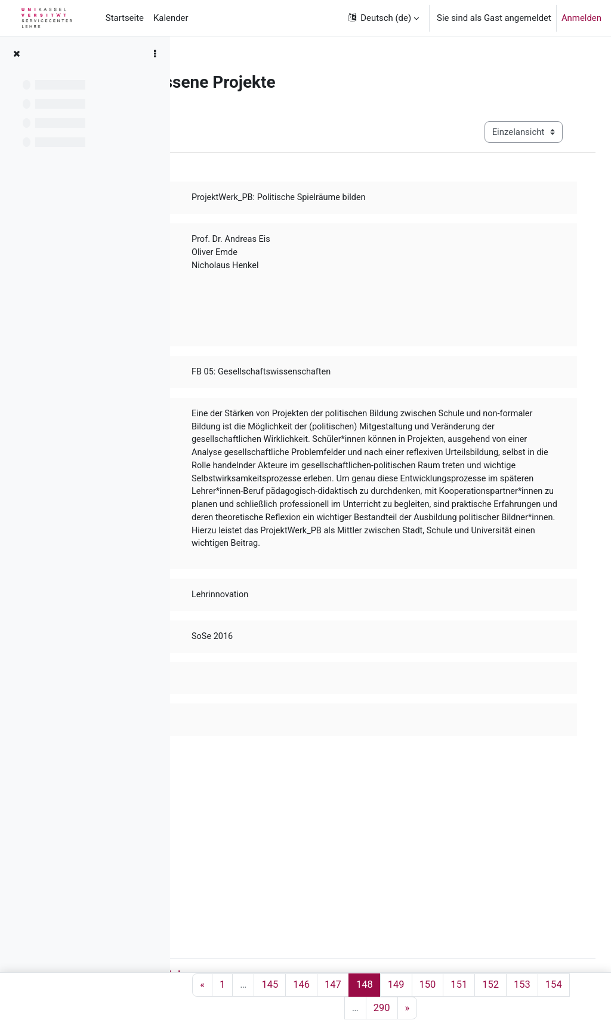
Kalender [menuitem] (171, 18)
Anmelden (581, 18)
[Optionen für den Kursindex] (154, 53)
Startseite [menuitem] (125, 18)
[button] (383, 18)
